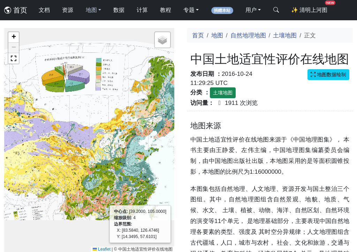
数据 (118, 10)
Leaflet (102, 249)
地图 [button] (91, 10)
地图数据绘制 (328, 74)
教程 (165, 10)
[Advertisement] (269, 184)
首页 (15, 10)
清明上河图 (310, 8)
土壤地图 (285, 35)
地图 (217, 35)
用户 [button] (251, 10)
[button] (13, 37)
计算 (142, 10)
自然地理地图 (248, 35)
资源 (67, 10)
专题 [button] (189, 10)
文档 (44, 10)
